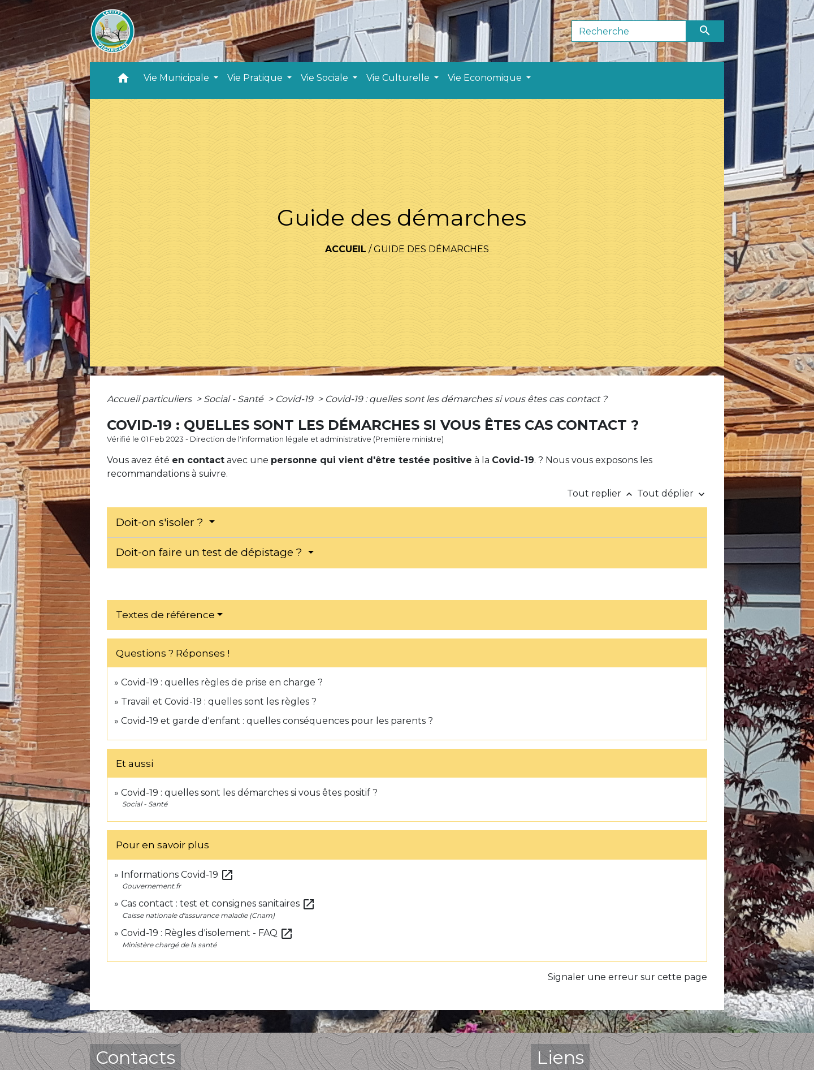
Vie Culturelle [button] (399, 77)
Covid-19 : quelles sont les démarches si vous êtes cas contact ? (466, 399)
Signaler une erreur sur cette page (627, 977)
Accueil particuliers (150, 399)
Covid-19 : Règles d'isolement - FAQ (207, 932)
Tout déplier (672, 493)
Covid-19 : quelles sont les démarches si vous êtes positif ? (249, 792)
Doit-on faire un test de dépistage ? (210, 552)
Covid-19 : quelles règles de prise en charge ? (222, 682)
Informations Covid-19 (177, 874)
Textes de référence (165, 614)
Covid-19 (295, 399)
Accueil (345, 249)
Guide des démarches (431, 249)
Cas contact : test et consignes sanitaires (218, 903)
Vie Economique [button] (486, 77)
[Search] (628, 31)
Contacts (135, 1057)
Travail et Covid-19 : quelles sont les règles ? (219, 701)
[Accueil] (112, 31)
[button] (123, 80)
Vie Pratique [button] (256, 77)
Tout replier (602, 493)
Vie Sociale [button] (325, 77)
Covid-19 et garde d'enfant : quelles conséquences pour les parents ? (278, 720)
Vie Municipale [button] (177, 77)
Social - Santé (235, 399)
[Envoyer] (705, 31)
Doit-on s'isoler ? (161, 522)
